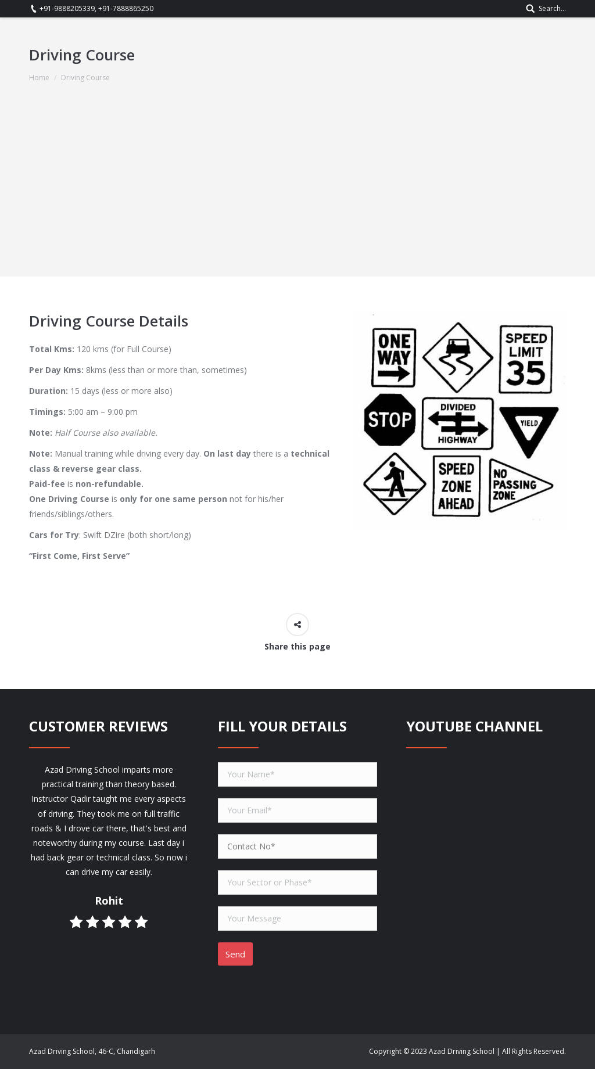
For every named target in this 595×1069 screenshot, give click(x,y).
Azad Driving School (461, 1051)
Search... (552, 8)
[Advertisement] (297, 195)
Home (39, 77)
